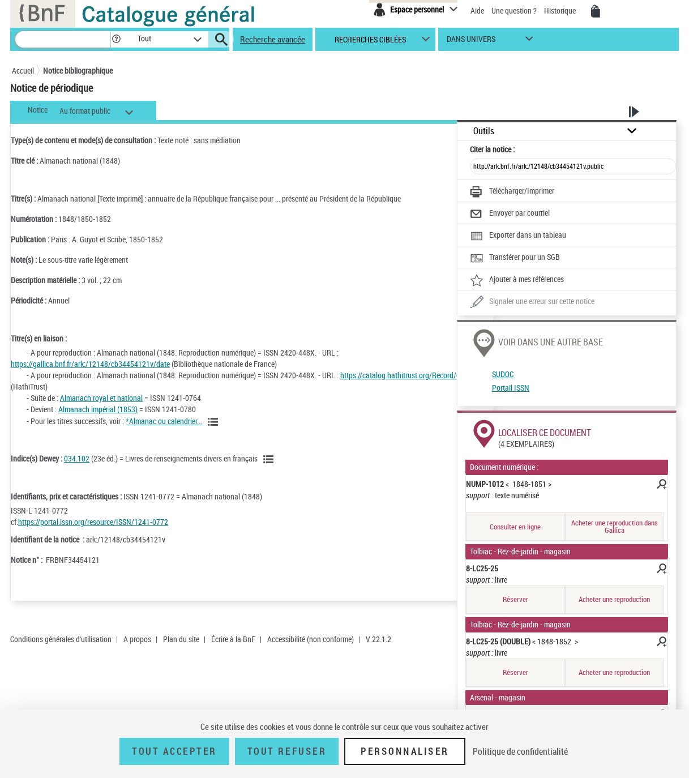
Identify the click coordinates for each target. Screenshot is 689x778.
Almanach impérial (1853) (98, 409)
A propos (137, 639)
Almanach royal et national (101, 397)
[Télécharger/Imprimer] (512, 192)
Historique (560, 10)
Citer (492, 149)
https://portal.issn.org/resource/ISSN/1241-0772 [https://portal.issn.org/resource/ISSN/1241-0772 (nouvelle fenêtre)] (93, 521)
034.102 (76, 458)
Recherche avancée (272, 39)
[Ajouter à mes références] (517, 280)
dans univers (471, 41)
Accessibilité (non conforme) (310, 639)
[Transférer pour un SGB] (515, 258)
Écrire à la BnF (233, 639)
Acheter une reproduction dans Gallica (614, 526)
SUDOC (502, 374)
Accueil (23, 70)
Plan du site (181, 639)
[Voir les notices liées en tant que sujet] (270, 459)
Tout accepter (174, 751)
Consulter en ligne (515, 526)
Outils (483, 131)
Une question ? (514, 10)
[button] (116, 39)
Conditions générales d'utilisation (61, 639)
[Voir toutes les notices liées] (214, 422)
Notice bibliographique (78, 70)
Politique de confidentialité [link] (520, 751)
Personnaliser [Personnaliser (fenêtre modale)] (405, 751)
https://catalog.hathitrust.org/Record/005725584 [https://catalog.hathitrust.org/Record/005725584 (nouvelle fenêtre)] (416, 375)
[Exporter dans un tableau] (518, 236)
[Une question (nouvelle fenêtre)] (532, 302)
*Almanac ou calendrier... (164, 421)
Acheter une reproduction (614, 599)
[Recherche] (62, 39)
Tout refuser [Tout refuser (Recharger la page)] (286, 751)
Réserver (515, 599)
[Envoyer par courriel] (510, 214)
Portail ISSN (510, 387)
